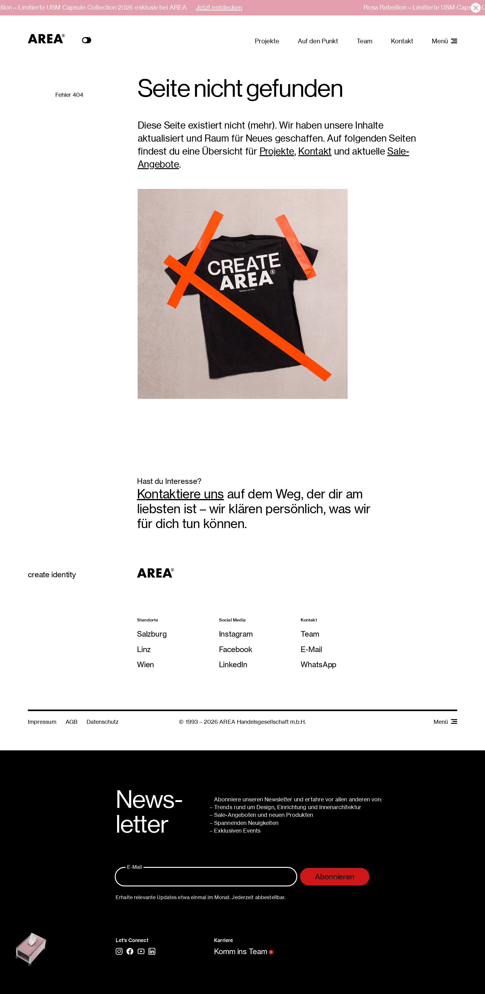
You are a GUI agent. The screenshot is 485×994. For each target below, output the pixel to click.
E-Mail (311, 649)
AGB (71, 721)
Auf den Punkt (318, 41)
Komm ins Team (243, 951)
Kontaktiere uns (180, 493)
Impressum (42, 721)
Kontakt (402, 41)
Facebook (235, 649)
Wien (145, 664)
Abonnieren (334, 876)
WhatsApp (318, 664)
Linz (144, 649)
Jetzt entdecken (219, 7)
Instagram (236, 633)
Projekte (267, 41)
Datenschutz (103, 721)
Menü (445, 721)
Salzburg (152, 633)
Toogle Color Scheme (86, 40)
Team (364, 41)
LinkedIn (233, 664)
